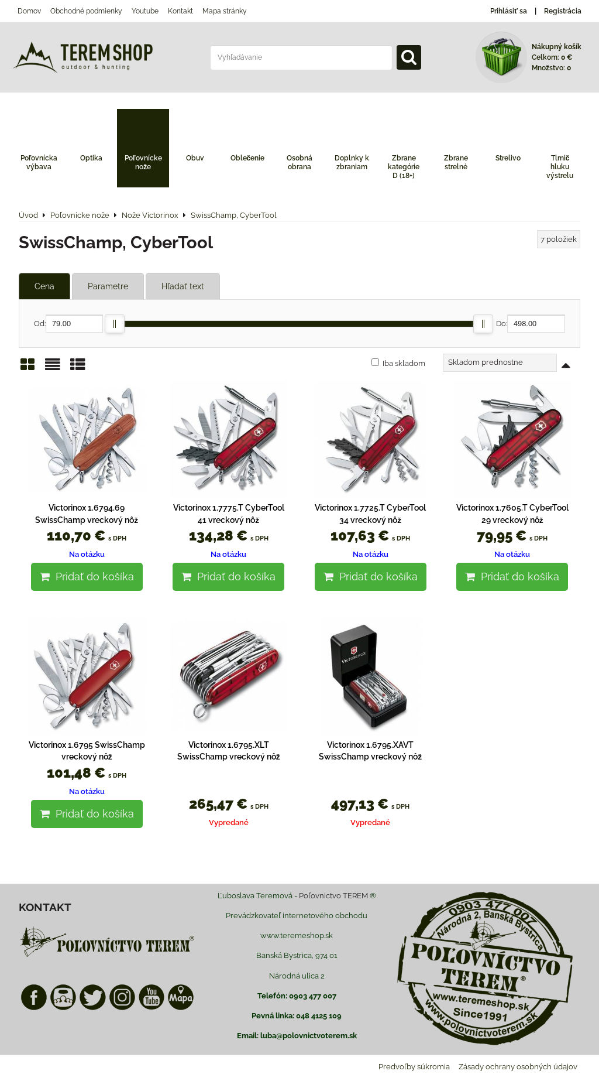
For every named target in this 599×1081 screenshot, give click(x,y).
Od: (68, 323)
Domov (29, 11)
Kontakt (180, 11)
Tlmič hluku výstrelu (559, 167)
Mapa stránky (224, 11)
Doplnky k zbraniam (352, 162)
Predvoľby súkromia (414, 1066)
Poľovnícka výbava (39, 162)
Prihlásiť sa (508, 11)
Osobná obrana (299, 162)
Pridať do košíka (87, 576)
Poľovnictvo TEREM (333, 895)
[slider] (115, 323)
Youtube (145, 11)
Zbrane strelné (456, 162)
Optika (91, 158)
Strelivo (508, 158)
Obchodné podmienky (86, 11)
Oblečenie (247, 158)
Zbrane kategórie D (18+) (403, 167)
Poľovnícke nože (143, 162)
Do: (530, 323)
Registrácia (562, 11)
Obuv (195, 158)
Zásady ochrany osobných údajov (518, 1066)
